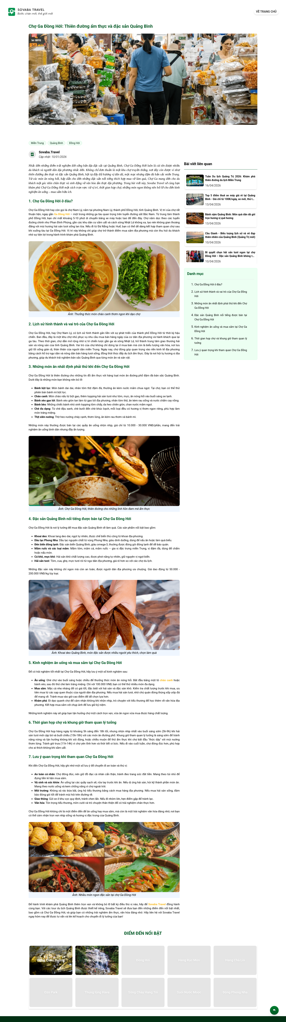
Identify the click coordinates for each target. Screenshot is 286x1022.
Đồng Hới (143, 960)
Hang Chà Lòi (235, 960)
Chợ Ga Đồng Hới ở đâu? (208, 284)
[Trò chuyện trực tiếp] (274, 1010)
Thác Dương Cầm (97, 960)
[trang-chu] (30, 11)
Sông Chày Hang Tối (143, 992)
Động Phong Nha (235, 992)
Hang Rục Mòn (189, 960)
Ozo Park (50, 992)
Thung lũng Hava (96, 992)
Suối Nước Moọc (189, 992)
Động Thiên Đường (51, 960)
